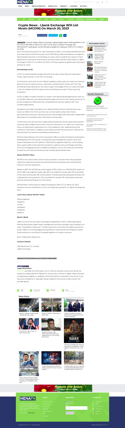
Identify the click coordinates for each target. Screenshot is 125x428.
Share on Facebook (42, 35)
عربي (97, 2)
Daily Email (97, 409)
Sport (101, 19)
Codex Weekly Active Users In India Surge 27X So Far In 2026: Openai (52, 367)
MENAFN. (29, 424)
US (22, 19)
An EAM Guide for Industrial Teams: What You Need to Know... (96, 115)
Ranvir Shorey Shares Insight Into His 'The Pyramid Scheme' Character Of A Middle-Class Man (29, 380)
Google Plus (98, 406)
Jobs (44, 413)
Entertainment (88, 19)
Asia (46, 19)
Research (63, 6)
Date (20, 34)
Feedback (45, 416)
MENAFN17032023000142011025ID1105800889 (37, 258)
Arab (39, 19)
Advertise (45, 409)
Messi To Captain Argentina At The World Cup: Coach (28, 314)
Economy (71, 19)
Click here (31, 413)
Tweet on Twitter (53, 35)
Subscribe (70, 412)
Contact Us (46, 406)
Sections (83, 6)
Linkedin (96, 411)
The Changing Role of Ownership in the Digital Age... (96, 125)
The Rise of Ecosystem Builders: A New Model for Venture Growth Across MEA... (96, 129)
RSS (95, 413)
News (27, 6)
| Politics (61, 19)
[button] (102, 2)
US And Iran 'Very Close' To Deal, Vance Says (27, 332)
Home (20, 6)
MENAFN (21, 42)
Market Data (52, 6)
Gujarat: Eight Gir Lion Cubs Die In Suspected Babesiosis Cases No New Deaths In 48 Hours (74, 367)
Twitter (96, 404)
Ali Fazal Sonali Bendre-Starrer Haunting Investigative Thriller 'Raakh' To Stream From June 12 (74, 347)
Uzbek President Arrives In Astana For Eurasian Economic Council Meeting (73, 315)
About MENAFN (47, 411)
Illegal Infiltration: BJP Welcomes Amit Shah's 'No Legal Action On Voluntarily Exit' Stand (50, 334)
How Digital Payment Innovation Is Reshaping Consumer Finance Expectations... (95, 120)
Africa (53, 19)
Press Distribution (38, 6)
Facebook (97, 401)
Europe (31, 19)
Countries (73, 6)
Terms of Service (47, 401)
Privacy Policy (47, 404)
